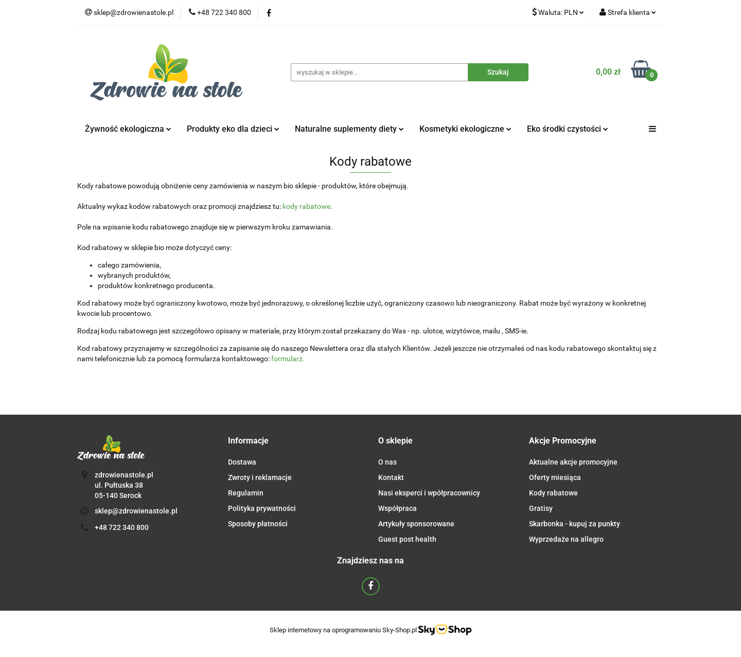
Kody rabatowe (553, 493)
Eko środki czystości (567, 129)
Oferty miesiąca (555, 477)
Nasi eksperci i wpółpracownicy (429, 493)
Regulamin (245, 493)
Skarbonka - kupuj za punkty (574, 524)
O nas (387, 462)
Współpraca (397, 508)
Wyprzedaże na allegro (566, 539)
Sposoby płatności (258, 524)
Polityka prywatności (262, 508)
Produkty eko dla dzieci (233, 129)
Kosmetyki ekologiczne (465, 129)
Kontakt (391, 477)
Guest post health (407, 539)
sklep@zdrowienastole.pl (136, 511)
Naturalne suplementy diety (349, 129)
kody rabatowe (306, 206)
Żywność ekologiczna (128, 129)
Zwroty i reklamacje (260, 477)
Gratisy (541, 508)
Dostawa (242, 462)
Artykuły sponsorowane (416, 524)
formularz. (288, 358)
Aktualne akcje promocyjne (573, 462)
